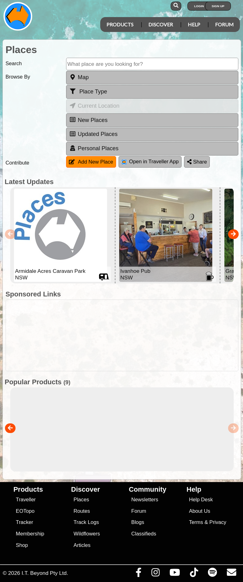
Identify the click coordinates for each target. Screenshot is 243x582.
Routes (82, 511)
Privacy (218, 522)
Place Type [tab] (88, 91)
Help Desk (201, 500)
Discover (160, 24)
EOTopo (25, 511)
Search (14, 63)
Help (194, 24)
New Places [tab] (88, 120)
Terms (196, 522)
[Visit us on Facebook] (138, 574)
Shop (22, 545)
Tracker (24, 522)
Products (119, 24)
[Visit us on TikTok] (193, 574)
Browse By (18, 77)
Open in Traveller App (150, 162)
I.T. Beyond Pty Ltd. (44, 573)
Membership (30, 534)
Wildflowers (87, 534)
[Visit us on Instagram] (155, 574)
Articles (82, 545)
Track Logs (86, 522)
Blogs (137, 522)
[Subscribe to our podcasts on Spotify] (212, 574)
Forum (224, 24)
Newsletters (144, 500)
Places (81, 500)
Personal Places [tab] (94, 148)
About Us (199, 511)
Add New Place (91, 162)
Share (197, 162)
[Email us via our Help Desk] (231, 574)
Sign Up (218, 6)
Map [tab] (79, 77)
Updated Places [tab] (93, 134)
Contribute (17, 163)
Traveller (26, 500)
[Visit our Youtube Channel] (174, 574)
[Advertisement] (125, 335)
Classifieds (143, 534)
